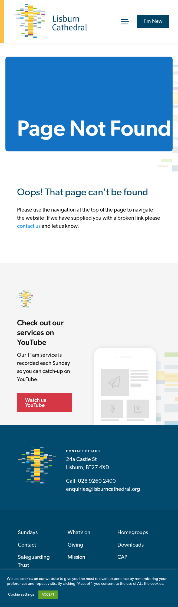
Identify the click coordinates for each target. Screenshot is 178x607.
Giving (75, 545)
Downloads (130, 545)
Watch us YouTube (35, 402)
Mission (76, 557)
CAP (122, 557)
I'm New (153, 21)
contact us (29, 226)
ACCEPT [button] (48, 594)
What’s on (79, 532)
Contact (27, 545)
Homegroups (132, 532)
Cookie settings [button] (21, 595)
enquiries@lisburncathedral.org (103, 489)
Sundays (28, 532)
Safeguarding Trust (34, 561)
